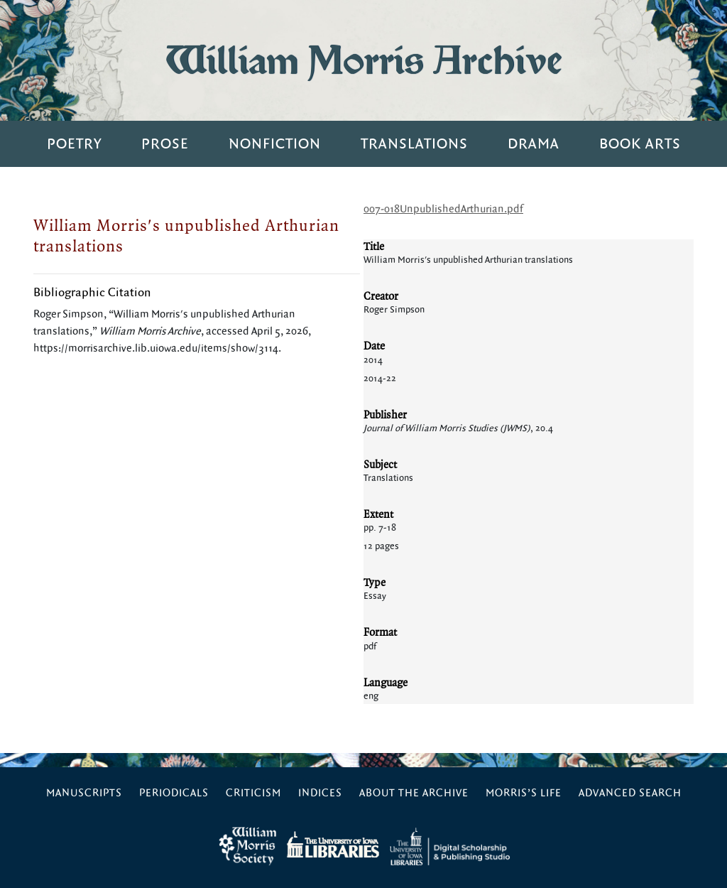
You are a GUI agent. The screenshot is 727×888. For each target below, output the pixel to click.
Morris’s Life (524, 793)
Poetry (74, 143)
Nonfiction (275, 143)
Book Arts (640, 143)
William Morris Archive (363, 60)
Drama (533, 143)
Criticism (253, 793)
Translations (414, 143)
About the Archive (414, 793)
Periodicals (174, 793)
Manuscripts (84, 793)
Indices (320, 793)
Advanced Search (630, 793)
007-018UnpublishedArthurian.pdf (443, 209)
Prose (165, 143)
